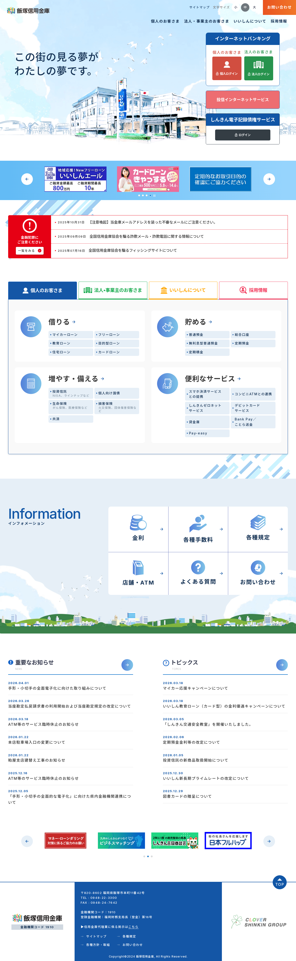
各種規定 (129, 936)
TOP (279, 884)
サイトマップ (199, 7)
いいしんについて (250, 21)
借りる (59, 322)
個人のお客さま (165, 21)
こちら (133, 927)
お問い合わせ (279, 7)
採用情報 (279, 21)
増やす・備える (73, 379)
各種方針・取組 (98, 945)
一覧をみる (26, 250)
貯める (196, 322)
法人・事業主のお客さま (206, 21)
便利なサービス (210, 379)
